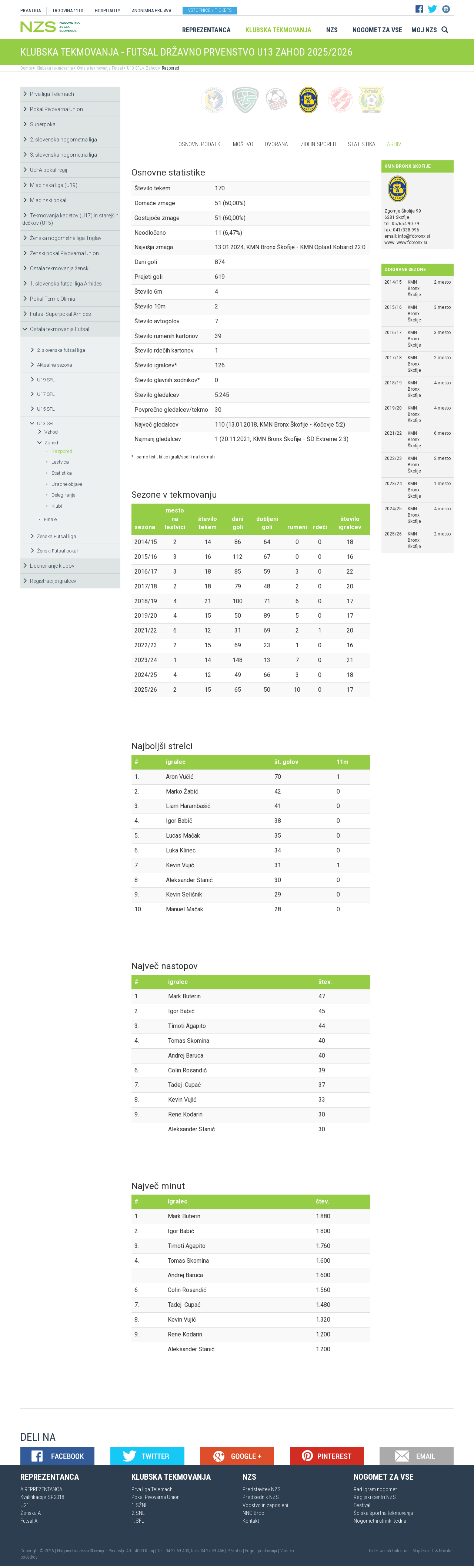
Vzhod (47, 432)
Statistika (59, 473)
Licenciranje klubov (48, 566)
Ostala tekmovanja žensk (55, 268)
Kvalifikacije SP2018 (42, 1497)
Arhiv (394, 144)
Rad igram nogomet (375, 1489)
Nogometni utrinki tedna (380, 1520)
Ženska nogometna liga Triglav (61, 238)
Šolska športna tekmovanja (383, 1513)
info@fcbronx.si (414, 236)
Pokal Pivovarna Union (52, 109)
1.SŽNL (139, 1505)
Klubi (54, 506)
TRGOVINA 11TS (67, 10)
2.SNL (138, 1513)
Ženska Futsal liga (53, 536)
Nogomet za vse (377, 30)
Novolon (446, 1550)
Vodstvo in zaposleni (265, 1505)
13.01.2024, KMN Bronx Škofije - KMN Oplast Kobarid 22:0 (290, 247)
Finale (47, 519)
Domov (26, 68)
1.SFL (137, 1520)
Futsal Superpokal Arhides (56, 314)
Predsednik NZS (261, 1497)
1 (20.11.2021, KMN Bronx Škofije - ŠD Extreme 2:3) (281, 439)
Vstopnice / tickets (209, 10)
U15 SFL (42, 409)
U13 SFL (134, 68)
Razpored (170, 68)
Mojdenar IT (423, 1550)
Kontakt (251, 1520)
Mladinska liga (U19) (49, 185)
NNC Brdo (253, 1513)
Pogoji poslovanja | (262, 1550)
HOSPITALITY (107, 10)
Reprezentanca (206, 30)
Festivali (362, 1505)
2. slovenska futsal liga (57, 350)
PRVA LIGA (30, 10)
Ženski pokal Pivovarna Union (60, 253)
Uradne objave (64, 484)
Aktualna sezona (51, 365)
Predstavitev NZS (262, 1489)
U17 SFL (42, 394)
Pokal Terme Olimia (48, 299)
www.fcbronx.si (412, 242)
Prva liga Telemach (48, 94)
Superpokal (39, 124)
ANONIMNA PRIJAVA (151, 10)
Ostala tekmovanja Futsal (99, 68)
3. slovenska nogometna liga (59, 155)
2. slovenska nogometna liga (59, 140)
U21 (24, 1505)
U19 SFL (42, 380)
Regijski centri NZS (375, 1497)
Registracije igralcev (49, 581)
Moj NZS (424, 30)
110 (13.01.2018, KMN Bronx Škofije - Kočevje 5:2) (280, 424)
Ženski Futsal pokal (54, 551)
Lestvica (57, 462)
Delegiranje (60, 495)
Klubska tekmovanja (278, 30)
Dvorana (276, 144)
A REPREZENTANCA (41, 1489)
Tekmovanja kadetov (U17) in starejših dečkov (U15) (70, 219)
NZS (332, 30)
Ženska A (30, 1513)
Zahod (151, 68)
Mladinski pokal (44, 200)
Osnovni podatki (199, 144)
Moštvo (243, 144)
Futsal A (28, 1520)
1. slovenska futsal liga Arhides (62, 284)
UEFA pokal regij (44, 170)
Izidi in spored (318, 144)
